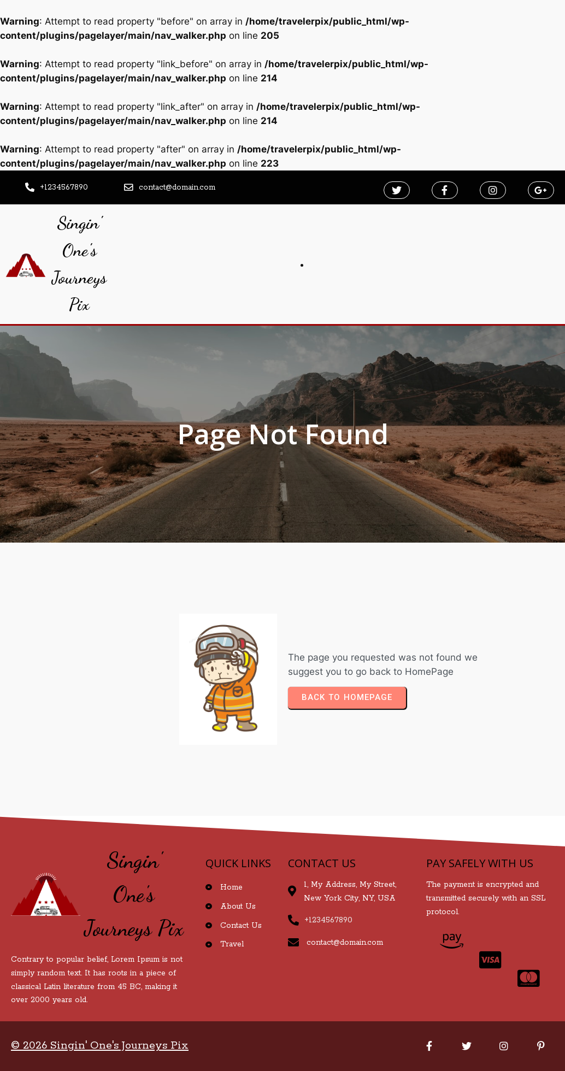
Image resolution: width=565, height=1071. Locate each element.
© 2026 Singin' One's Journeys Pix (100, 1045)
